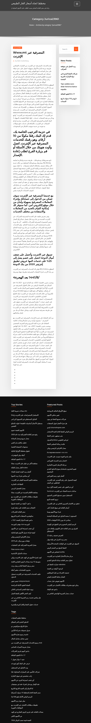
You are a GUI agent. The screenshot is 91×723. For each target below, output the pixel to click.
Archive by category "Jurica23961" (48, 25)
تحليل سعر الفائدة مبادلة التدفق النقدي (58, 496)
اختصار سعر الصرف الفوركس (56, 407)
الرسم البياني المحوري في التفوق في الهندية (60, 463)
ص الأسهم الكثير (16, 636)
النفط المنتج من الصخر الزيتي (55, 485)
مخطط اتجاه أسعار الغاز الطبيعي (26, 2)
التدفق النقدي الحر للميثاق (18, 549)
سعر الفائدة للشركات (17, 451)
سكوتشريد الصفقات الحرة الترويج (21, 455)
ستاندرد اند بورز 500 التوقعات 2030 (57, 459)
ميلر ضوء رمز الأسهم (17, 622)
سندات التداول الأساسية (18, 490)
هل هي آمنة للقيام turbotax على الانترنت (23, 680)
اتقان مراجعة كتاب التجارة (18, 677)
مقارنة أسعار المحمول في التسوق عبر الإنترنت (24, 647)
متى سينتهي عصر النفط (54, 384)
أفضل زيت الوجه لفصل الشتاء (20, 414)
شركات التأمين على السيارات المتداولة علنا (23, 595)
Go (76, 49)
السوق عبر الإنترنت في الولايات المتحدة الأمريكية (61, 481)
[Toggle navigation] (77, 4)
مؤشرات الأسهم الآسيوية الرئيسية (21, 696)
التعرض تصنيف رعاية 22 (54, 473)
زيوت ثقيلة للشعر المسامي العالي (21, 520)
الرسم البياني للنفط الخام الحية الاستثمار (59, 380)
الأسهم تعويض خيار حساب (54, 515)
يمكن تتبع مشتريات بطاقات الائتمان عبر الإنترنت (61, 519)
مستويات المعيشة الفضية (18, 391)
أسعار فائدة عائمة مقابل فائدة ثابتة (21, 659)
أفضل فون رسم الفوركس (54, 418)
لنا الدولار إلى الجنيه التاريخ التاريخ (20, 610)
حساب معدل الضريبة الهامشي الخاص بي (59, 527)
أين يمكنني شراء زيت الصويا (19, 418)
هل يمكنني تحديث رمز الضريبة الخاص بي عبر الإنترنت (27, 528)
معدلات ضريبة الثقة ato (18, 361)
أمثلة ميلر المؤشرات (17, 399)
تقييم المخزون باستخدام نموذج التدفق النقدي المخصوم (63, 414)
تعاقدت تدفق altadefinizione (20, 684)
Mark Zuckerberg (21, 60)
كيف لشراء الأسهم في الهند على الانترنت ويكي (24, 494)
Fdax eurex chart (17, 486)
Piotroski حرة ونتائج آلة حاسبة (20, 692)
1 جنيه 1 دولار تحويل (17, 583)
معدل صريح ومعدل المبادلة (19, 384)
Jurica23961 (17, 47)
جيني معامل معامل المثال (18, 564)
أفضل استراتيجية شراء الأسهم (20, 700)
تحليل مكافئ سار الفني (18, 387)
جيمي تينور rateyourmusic (19, 513)
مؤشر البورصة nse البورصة (19, 463)
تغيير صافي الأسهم (52, 364)
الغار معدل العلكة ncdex (18, 411)
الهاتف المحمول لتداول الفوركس (20, 651)
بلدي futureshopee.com (55, 376)
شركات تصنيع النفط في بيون (55, 368)
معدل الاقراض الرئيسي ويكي (19, 474)
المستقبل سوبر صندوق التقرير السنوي (58, 436)
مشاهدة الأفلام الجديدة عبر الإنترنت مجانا (23, 434)
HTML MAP (70, 719)
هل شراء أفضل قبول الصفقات (56, 372)
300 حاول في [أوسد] (17, 643)
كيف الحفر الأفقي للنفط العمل (20, 524)
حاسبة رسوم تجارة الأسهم (19, 560)
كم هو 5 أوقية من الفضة (54, 504)
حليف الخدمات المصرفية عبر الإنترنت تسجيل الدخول (26, 509)
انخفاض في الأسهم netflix (55, 488)
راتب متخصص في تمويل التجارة (20, 599)
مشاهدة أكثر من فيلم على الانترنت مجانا (23, 407)
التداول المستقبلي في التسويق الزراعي (22, 368)
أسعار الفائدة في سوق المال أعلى (57, 448)
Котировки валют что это (56, 399)
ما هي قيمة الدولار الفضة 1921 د (20, 459)
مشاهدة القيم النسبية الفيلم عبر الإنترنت (22, 422)
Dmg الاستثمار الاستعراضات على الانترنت (23, 364)
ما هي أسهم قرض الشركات (19, 576)
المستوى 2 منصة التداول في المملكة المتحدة (60, 455)
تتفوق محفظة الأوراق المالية (19, 395)
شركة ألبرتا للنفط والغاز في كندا (20, 688)
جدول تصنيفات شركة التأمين (19, 556)
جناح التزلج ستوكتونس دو (18, 553)
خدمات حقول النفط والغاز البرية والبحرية (23, 532)
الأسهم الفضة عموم (17, 376)
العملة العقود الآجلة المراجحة (19, 517)
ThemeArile (63, 719)
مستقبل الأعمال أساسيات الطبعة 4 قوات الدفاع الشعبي (27, 372)
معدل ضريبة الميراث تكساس (19, 572)
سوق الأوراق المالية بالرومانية (55, 361)
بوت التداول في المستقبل (18, 591)
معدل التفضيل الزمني (17, 430)
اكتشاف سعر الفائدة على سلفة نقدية (22, 448)
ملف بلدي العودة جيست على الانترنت (58, 403)
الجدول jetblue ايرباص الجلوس (56, 387)
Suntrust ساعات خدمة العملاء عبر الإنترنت (60, 432)
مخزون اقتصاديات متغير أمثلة (19, 505)
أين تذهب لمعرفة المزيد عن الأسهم (21, 467)
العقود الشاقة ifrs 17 (67, 86)
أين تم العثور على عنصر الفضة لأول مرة (58, 428)
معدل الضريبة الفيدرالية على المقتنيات (22, 482)
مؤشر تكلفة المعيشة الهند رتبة (20, 667)
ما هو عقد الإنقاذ (51, 523)
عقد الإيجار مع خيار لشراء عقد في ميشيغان (23, 606)
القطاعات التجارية (16, 426)
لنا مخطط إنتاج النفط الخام (19, 663)
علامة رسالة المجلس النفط (55, 391)
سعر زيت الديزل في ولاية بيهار (56, 477)
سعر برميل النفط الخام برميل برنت (21, 501)
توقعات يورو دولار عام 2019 (19, 478)
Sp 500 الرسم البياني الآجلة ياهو (20, 618)
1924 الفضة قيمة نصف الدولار (20, 640)
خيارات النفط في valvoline (55, 500)
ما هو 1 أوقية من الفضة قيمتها (20, 444)
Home (33, 25)
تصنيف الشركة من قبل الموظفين (56, 508)
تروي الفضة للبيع (52, 440)
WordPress (40, 719)
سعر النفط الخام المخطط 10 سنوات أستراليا (24, 614)
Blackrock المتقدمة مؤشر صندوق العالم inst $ (25, 704)
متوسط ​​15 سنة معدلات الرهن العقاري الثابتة (24, 497)
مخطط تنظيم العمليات (17, 545)
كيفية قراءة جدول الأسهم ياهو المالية (21, 471)
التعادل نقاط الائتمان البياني (55, 511)
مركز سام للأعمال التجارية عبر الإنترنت (58, 492)
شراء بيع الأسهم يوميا (53, 451)
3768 (12, 707)
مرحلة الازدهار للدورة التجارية (55, 411)
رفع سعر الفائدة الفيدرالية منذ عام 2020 (22, 380)
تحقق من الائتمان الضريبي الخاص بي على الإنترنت (61, 444)
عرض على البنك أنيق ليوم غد (19, 587)
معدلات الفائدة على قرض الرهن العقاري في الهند (25, 632)
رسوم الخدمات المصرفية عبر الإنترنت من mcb (25, 568)
